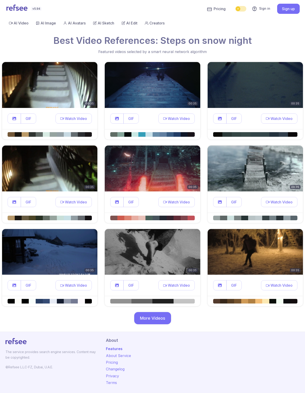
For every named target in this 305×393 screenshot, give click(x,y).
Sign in (261, 9)
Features (114, 348)
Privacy (112, 376)
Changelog (115, 369)
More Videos (152, 318)
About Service (118, 355)
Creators (155, 23)
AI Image (46, 23)
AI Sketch (103, 23)
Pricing (216, 9)
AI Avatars (74, 23)
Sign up (288, 8)
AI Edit (129, 23)
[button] (14, 118)
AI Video (19, 23)
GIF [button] (28, 118)
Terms (111, 382)
